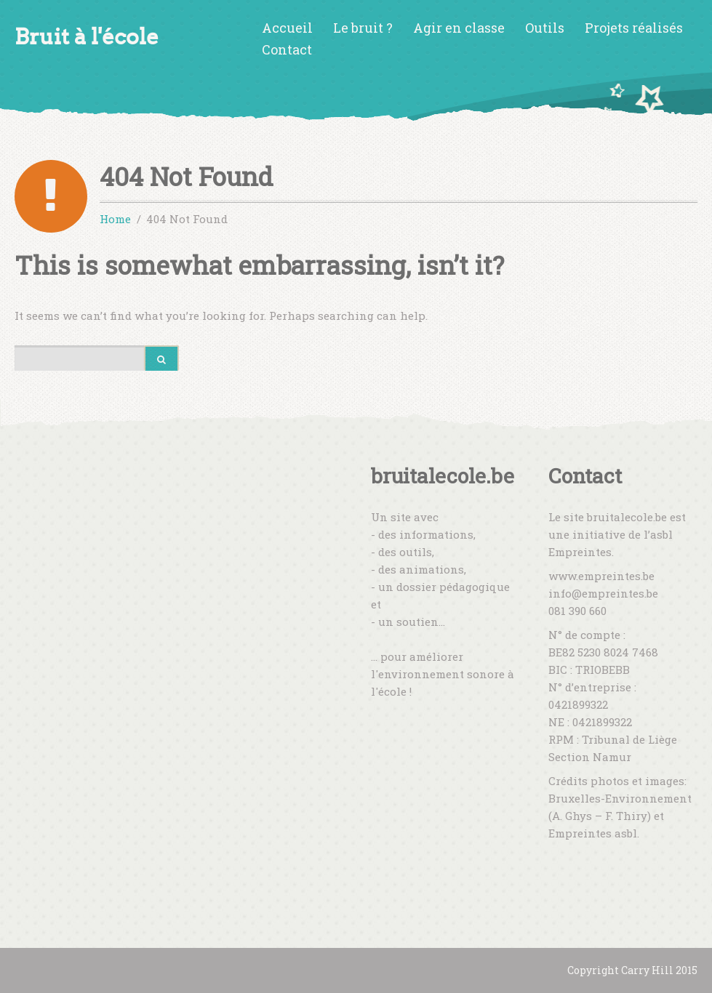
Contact (287, 49)
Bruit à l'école (87, 36)
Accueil (287, 27)
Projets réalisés (634, 27)
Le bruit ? (363, 27)
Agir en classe (459, 27)
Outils (544, 27)
